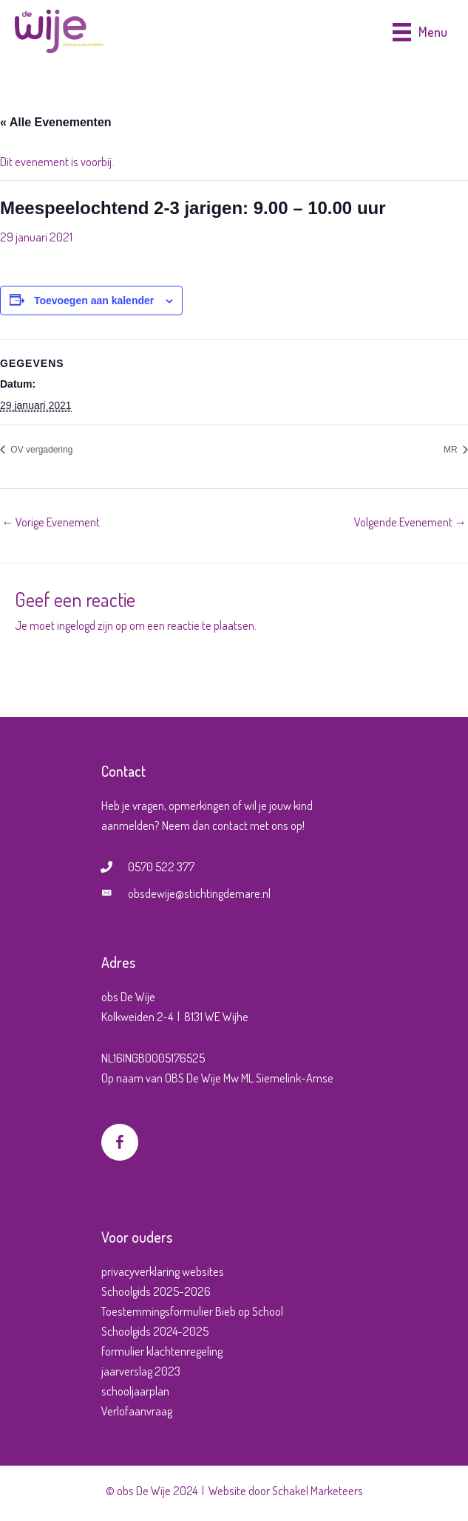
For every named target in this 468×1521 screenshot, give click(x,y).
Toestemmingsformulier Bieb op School (192, 1311)
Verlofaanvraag (136, 1410)
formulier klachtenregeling (162, 1351)
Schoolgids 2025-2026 (156, 1291)
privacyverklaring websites (162, 1271)
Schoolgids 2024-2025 (154, 1331)
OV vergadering (40, 449)
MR (452, 449)
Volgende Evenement (410, 521)
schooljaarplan (135, 1390)
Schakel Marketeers (317, 1490)
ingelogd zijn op (92, 625)
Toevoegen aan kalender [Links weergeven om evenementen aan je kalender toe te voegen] (94, 300)
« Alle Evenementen (56, 122)
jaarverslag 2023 (140, 1370)
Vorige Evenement (50, 521)
